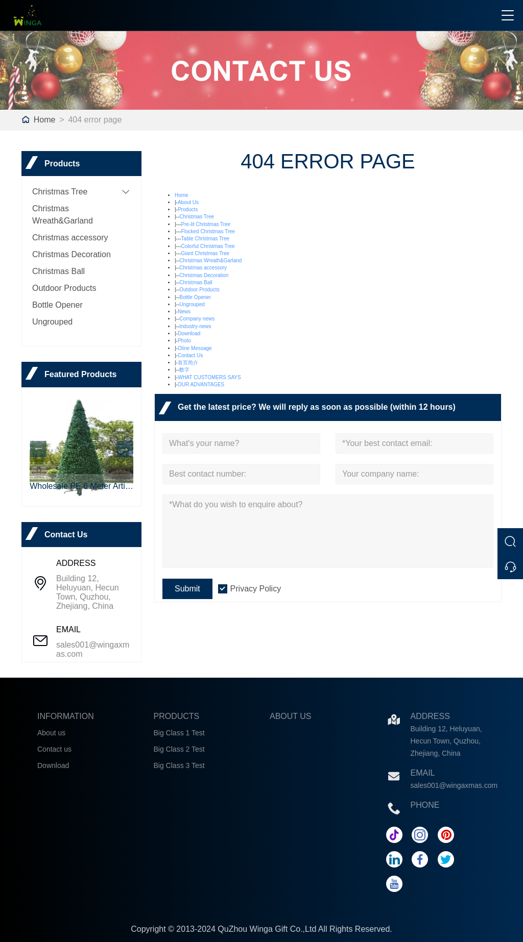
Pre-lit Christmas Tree (206, 224)
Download (189, 333)
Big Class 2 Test (179, 749)
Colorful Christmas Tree (208, 246)
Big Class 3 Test (179, 765)
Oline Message (195, 348)
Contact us (54, 749)
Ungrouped (52, 321)
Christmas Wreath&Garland (210, 260)
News (184, 311)
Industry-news (195, 326)
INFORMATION (65, 716)
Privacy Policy (255, 588)
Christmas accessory (70, 237)
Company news (197, 318)
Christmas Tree (59, 191)
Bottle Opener (57, 305)
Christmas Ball (58, 271)
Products (188, 209)
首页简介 (188, 362)
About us (51, 733)
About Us (188, 202)
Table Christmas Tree (205, 238)
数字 (184, 370)
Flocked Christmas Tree (208, 231)
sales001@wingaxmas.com (92, 649)
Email (423, 773)
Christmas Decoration (71, 254)
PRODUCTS (177, 716)
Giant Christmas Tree (205, 253)
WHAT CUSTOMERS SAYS (209, 377)
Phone (425, 805)
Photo (184, 340)
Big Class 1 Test (179, 733)
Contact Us (190, 355)
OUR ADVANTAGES (201, 384)
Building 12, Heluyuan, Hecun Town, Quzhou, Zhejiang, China (87, 592)
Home (45, 119)
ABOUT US (291, 716)
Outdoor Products (64, 288)
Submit (187, 588)
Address (430, 716)
